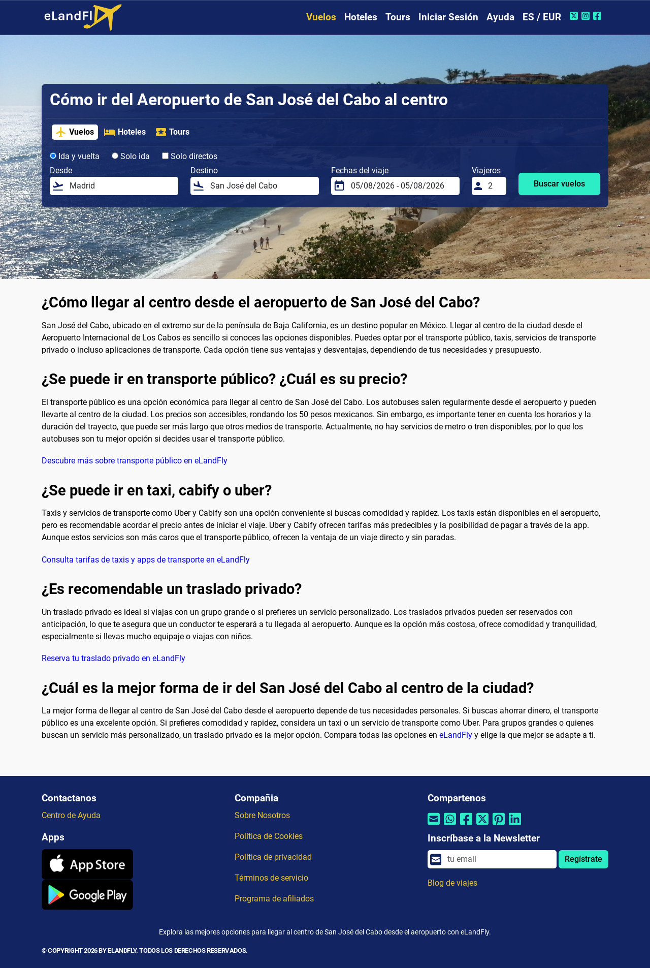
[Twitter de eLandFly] (575, 15)
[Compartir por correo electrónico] (434, 825)
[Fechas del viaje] (402, 186)
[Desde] (120, 186)
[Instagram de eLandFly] (587, 15)
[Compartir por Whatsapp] (450, 825)
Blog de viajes (452, 883)
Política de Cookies (269, 836)
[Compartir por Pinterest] (499, 825)
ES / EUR (542, 17)
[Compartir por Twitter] (482, 825)
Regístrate (583, 859)
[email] (499, 859)
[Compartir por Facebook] (466, 825)
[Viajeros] (494, 186)
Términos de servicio (271, 878)
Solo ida (131, 156)
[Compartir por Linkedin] (515, 825)
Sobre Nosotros (262, 815)
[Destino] (261, 186)
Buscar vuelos (559, 184)
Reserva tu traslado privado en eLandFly (113, 658)
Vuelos (321, 17)
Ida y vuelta (75, 156)
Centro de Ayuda (71, 815)
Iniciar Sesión (448, 17)
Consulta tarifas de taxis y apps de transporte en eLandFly (146, 560)
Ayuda (500, 17)
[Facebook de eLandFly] (598, 15)
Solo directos (189, 156)
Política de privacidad (273, 857)
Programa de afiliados (274, 898)
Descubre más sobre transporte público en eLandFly (135, 460)
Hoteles (360, 17)
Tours (397, 17)
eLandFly (455, 735)
